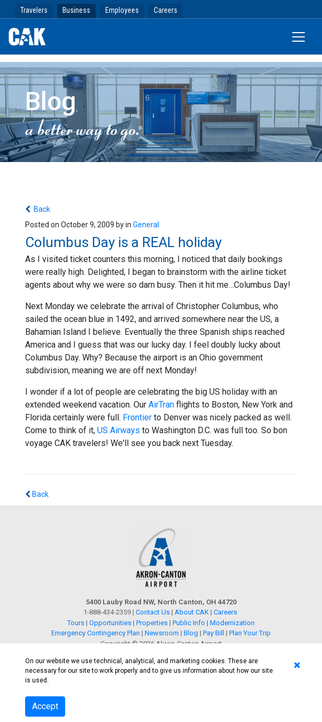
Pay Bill (213, 633)
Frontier (137, 417)
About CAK (192, 612)
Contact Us (153, 612)
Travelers (34, 10)
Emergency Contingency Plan (95, 633)
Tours (76, 623)
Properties (152, 623)
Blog (191, 633)
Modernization (232, 623)
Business (76, 10)
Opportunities (110, 623)
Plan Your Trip (250, 633)
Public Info (188, 623)
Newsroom (162, 633)
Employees (122, 10)
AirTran (161, 405)
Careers (165, 10)
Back (41, 209)
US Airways (119, 430)
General (146, 224)
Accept (45, 706)
